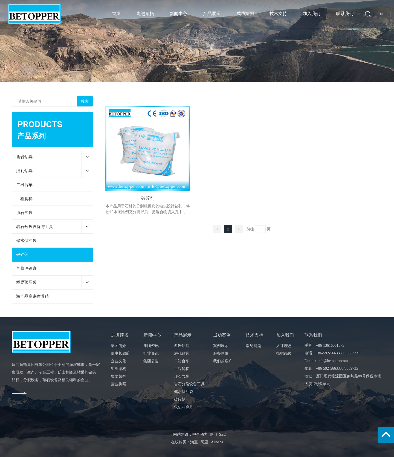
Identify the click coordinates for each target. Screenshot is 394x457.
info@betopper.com (332, 361)
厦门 (213, 434)
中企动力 (200, 434)
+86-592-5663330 (330, 353)
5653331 (353, 353)
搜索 (85, 101)
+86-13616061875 (330, 345)
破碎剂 (147, 198)
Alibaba (217, 442)
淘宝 (194, 442)
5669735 (351, 368)
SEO (221, 434)
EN (380, 14)
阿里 (204, 442)
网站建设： (182, 434)
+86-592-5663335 (330, 368)
